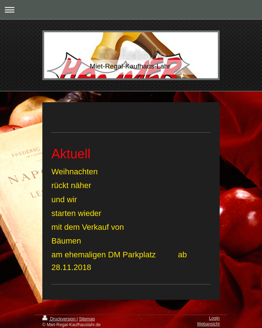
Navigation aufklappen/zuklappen (131, 9)
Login (214, 318)
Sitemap (87, 318)
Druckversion (59, 318)
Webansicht (208, 324)
